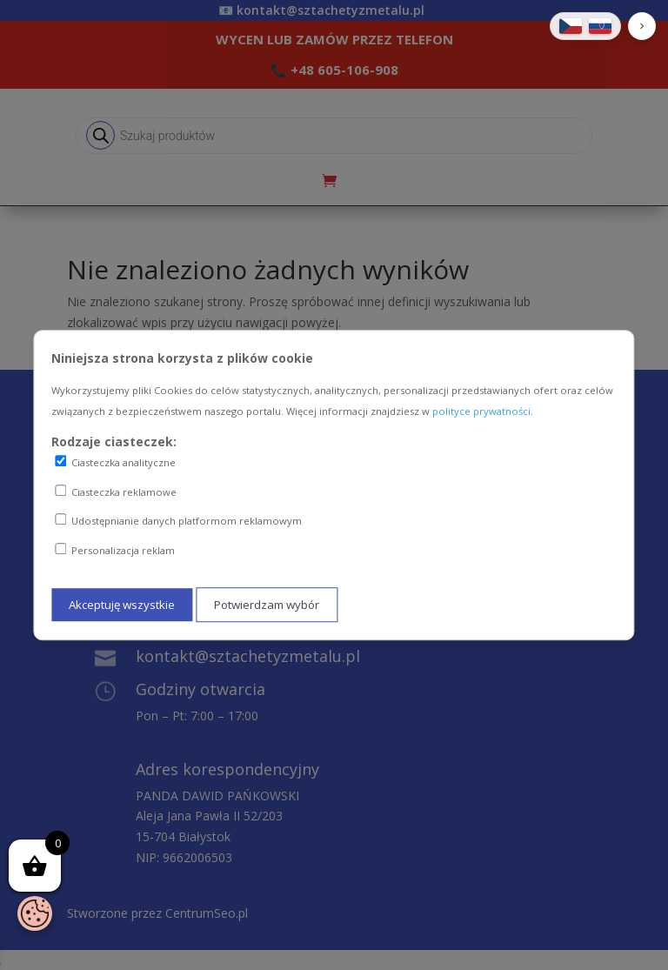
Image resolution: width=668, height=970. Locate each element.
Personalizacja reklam (115, 550)
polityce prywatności (481, 411)
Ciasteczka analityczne (115, 462)
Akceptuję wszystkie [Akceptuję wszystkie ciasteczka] (122, 604)
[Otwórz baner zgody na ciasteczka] (34, 913)
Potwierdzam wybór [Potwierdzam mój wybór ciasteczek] (266, 604)
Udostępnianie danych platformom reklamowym (178, 521)
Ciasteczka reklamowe (116, 491)
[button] (642, 26)
